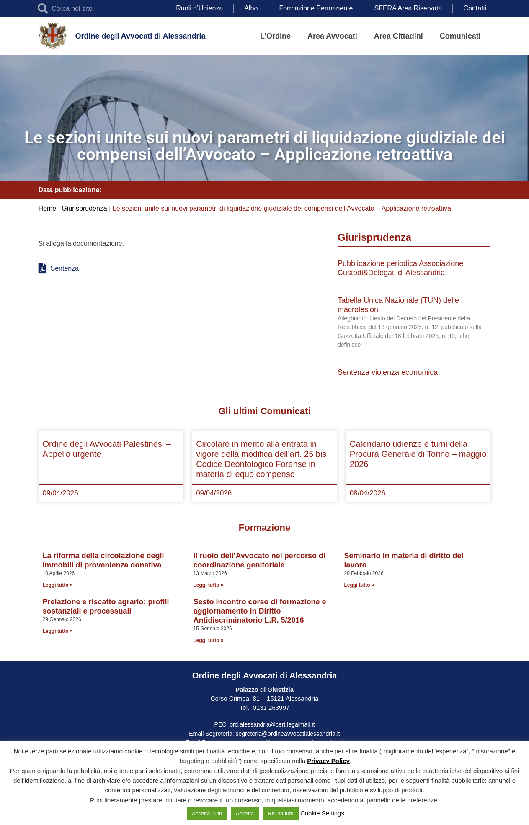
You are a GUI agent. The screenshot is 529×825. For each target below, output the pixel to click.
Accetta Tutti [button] (207, 813)
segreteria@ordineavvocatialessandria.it (288, 733)
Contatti (474, 8)
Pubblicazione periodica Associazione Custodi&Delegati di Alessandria (400, 268)
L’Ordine (275, 36)
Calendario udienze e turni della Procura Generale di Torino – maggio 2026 (418, 454)
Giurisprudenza (84, 208)
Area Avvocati (332, 36)
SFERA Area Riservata (408, 8)
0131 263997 (270, 707)
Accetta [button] (245, 813)
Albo (251, 8)
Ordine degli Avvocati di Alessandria (140, 36)
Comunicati (460, 36)
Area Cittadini (398, 36)
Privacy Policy (328, 760)
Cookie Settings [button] (322, 813)
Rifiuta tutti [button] (280, 813)
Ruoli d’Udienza (199, 8)
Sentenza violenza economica (388, 372)
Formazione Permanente (316, 8)
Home (48, 208)
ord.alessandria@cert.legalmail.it (272, 724)
